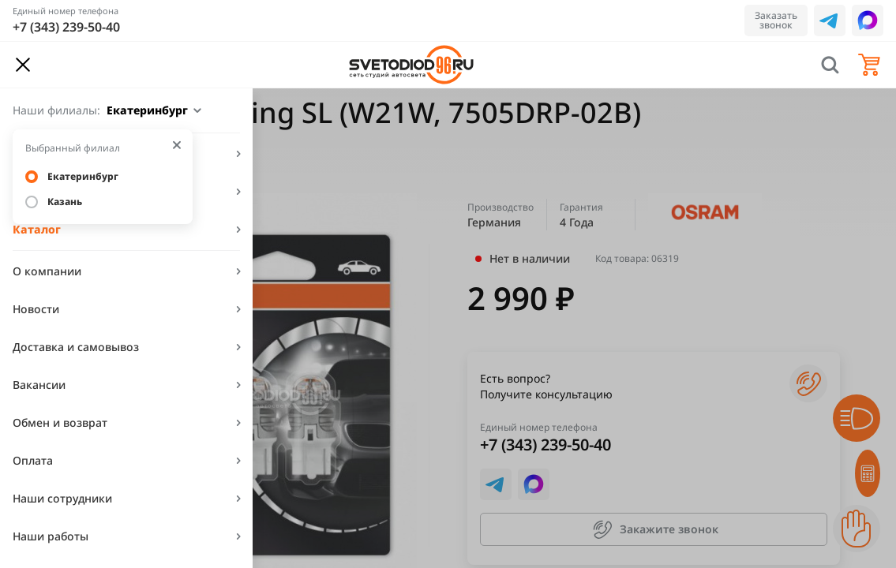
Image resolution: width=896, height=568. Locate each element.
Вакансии (39, 384)
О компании (47, 270)
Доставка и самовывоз (76, 346)
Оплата (33, 460)
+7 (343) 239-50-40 (66, 27)
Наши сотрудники (62, 498)
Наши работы (50, 536)
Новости (36, 308)
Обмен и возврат (60, 422)
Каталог (37, 229)
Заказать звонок (776, 20)
